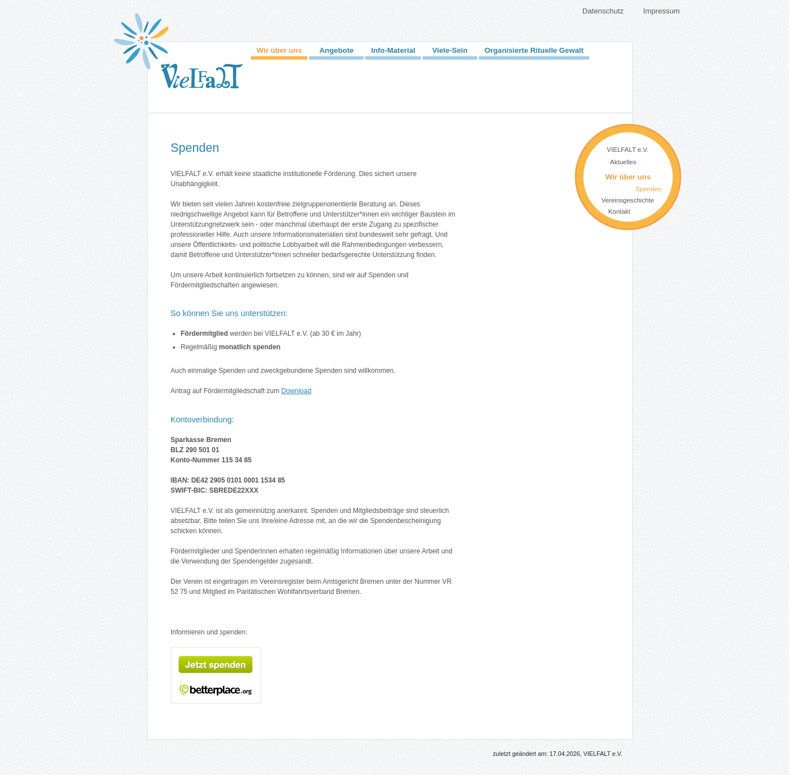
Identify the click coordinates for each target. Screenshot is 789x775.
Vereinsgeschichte (628, 200)
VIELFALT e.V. (627, 149)
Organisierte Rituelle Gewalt (534, 50)
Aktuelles (623, 162)
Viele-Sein (450, 50)
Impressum (661, 11)
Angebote (337, 50)
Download (296, 391)
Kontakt (619, 211)
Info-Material (393, 50)
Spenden (648, 189)
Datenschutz (603, 11)
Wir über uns (279, 50)
